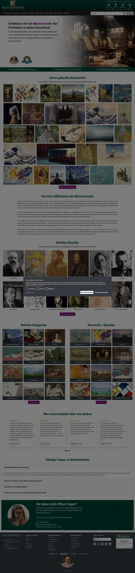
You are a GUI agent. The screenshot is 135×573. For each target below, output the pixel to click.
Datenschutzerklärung (33, 285)
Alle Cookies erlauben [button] (86, 292)
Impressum (40, 285)
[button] (30, 292)
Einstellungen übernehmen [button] (101, 292)
